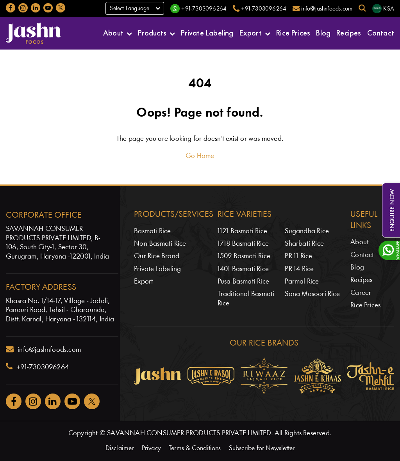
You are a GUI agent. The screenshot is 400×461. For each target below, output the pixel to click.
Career (360, 293)
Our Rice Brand (156, 256)
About (113, 32)
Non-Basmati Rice (160, 244)
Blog (323, 32)
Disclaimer (119, 448)
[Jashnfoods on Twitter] (60, 7)
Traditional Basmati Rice (246, 299)
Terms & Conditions (195, 448)
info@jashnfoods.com (43, 349)
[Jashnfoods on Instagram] (23, 7)
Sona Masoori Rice (312, 294)
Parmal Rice (302, 281)
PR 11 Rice (298, 256)
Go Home (200, 156)
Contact (380, 32)
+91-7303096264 (37, 366)
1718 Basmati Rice (243, 244)
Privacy (151, 448)
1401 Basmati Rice (243, 269)
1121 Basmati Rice (242, 231)
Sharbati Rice (304, 244)
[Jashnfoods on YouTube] (48, 7)
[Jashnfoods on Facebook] (10, 7)
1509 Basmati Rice (244, 256)
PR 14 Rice (299, 269)
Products (152, 32)
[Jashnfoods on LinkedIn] (35, 7)
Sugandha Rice (307, 231)
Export (250, 32)
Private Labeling (207, 32)
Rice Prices (293, 32)
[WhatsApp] (198, 8)
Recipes (348, 32)
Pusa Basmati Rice (243, 281)
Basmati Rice (152, 231)
